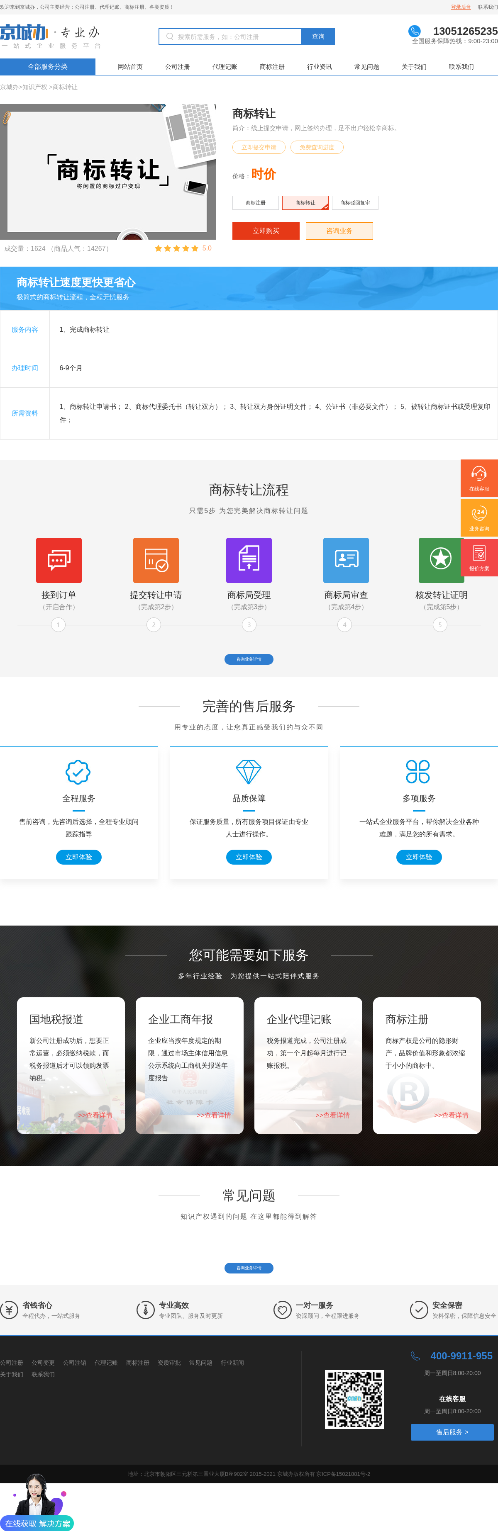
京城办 (9, 86)
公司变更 (43, 1410)
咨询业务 (339, 230)
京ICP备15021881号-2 (343, 1522)
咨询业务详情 (249, 665)
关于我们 (414, 66)
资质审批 (169, 1410)
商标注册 (272, 66)
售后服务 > (452, 1479)
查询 (318, 36)
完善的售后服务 (249, 729)
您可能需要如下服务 (249, 978)
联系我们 (488, 7)
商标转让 (65, 86)
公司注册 (177, 66)
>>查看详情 (95, 1138)
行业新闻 (232, 1410)
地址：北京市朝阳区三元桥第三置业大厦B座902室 (189, 1522)
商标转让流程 (249, 489)
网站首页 (130, 66)
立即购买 (266, 230)
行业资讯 (319, 66)
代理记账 (224, 66)
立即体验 (79, 880)
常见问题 (366, 66)
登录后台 (461, 7)
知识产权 (34, 86)
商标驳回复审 (355, 203)
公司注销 (74, 1410)
